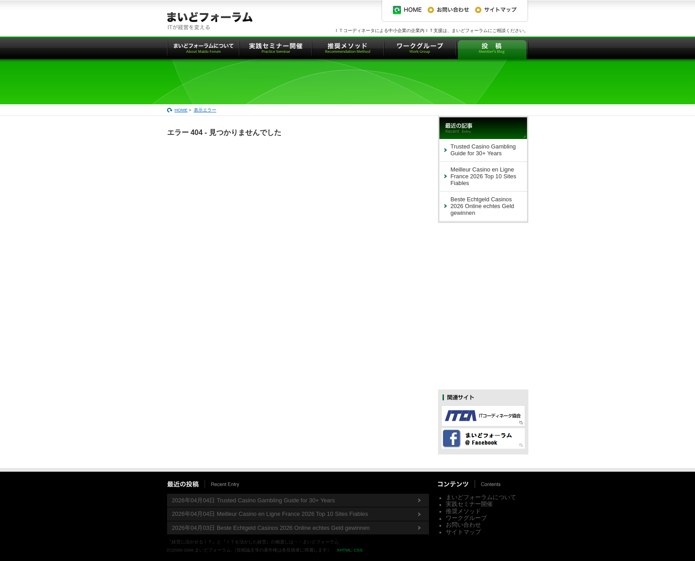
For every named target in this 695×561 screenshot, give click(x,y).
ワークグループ (466, 518)
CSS (358, 549)
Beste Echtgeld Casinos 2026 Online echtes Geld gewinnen (482, 206)
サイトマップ (463, 532)
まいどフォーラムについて (481, 497)
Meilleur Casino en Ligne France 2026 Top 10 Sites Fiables (484, 176)
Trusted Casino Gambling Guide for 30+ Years (483, 150)
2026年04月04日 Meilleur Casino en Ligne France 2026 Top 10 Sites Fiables (270, 513)
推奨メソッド (463, 511)
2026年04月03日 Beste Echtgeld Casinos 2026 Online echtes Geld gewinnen (271, 527)
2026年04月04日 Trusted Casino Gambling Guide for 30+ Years (253, 500)
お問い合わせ (463, 524)
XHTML (343, 549)
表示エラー (205, 109)
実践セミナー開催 (469, 504)
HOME (181, 109)
